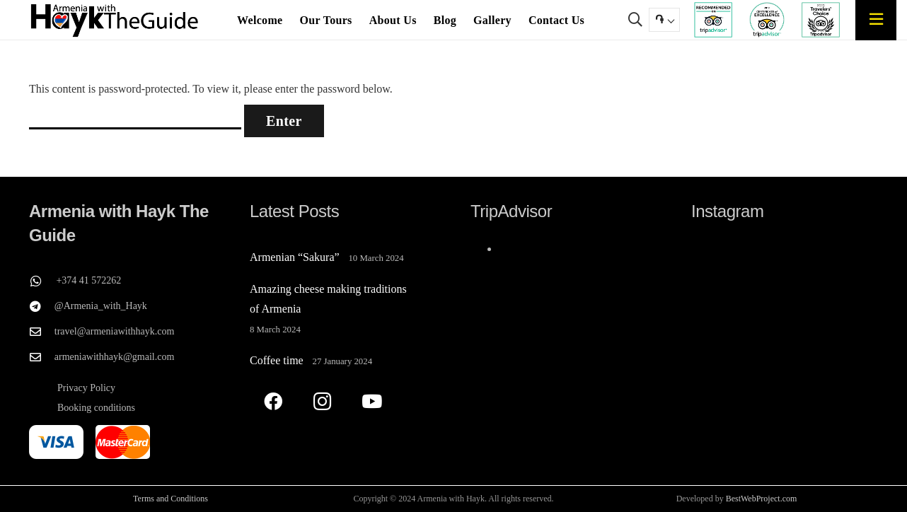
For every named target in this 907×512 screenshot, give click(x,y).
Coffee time (277, 360)
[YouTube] (372, 401)
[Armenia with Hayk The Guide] (115, 19)
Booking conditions (96, 407)
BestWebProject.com (761, 499)
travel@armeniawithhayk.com (114, 331)
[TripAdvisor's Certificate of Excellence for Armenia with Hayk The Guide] (767, 19)
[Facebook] (273, 401)
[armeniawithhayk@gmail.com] (41, 357)
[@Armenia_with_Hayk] (41, 306)
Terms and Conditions (170, 499)
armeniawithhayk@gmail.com (114, 356)
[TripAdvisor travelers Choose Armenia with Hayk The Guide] (820, 19)
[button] (635, 19)
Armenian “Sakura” (295, 257)
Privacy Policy (86, 388)
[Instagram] (322, 401)
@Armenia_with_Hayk (100, 306)
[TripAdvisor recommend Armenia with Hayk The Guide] (713, 19)
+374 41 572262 (88, 280)
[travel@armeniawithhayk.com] (41, 331)
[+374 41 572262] (42, 280)
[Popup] (876, 19)
